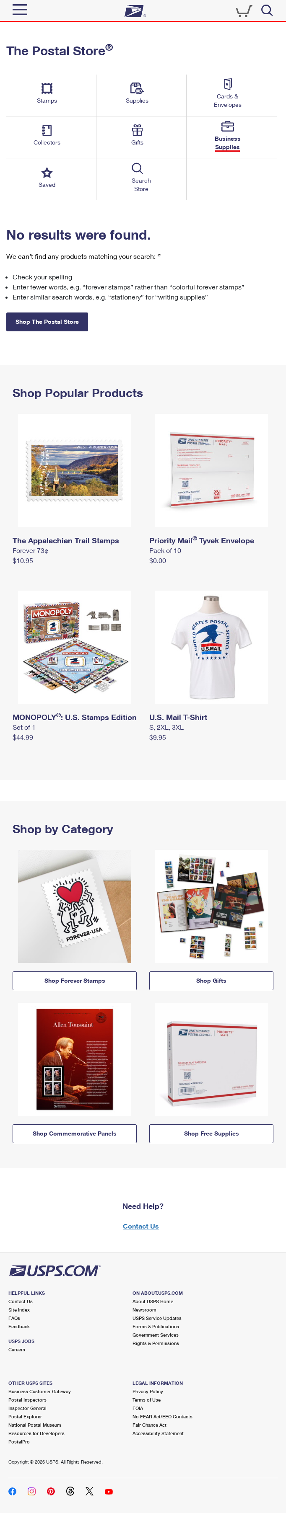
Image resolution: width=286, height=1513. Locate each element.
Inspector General (27, 1408)
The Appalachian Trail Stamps (66, 540)
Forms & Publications (156, 1326)
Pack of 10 (165, 550)
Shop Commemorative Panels (75, 1133)
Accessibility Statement (158, 1433)
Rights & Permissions (156, 1343)
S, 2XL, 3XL (166, 727)
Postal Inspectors (27, 1399)
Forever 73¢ (30, 550)
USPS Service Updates (157, 1318)
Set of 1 (24, 727)
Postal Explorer (25, 1416)
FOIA (138, 1408)
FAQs (14, 1318)
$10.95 (23, 560)
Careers (16, 1349)
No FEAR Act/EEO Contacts (162, 1416)
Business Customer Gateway (39, 1391)
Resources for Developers (36, 1433)
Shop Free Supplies (211, 1133)
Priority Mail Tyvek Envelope (201, 540)
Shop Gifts (211, 980)
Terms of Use (147, 1399)
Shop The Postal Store (47, 321)
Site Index (19, 1309)
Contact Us (141, 1226)
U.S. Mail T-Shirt (178, 717)
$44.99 (23, 737)
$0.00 (157, 560)
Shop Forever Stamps (74, 980)
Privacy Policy (148, 1391)
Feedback (19, 1326)
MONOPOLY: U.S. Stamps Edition (75, 717)
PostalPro (19, 1441)
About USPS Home (153, 1301)
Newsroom (144, 1309)
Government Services (156, 1334)
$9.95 (157, 737)
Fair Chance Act (149, 1425)
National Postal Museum (34, 1425)
